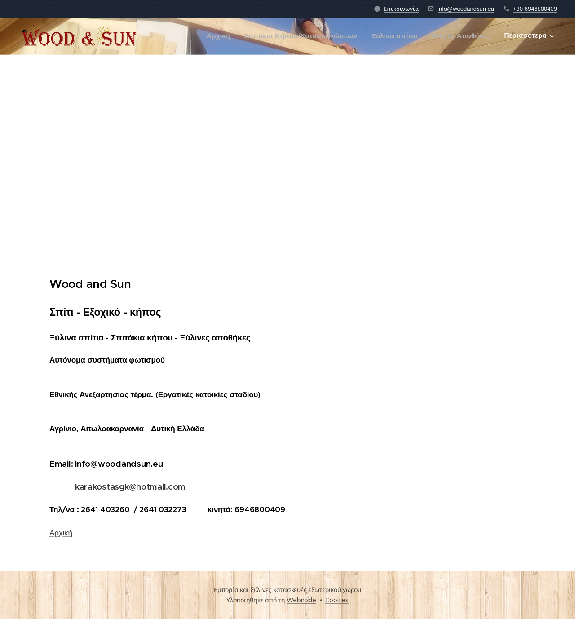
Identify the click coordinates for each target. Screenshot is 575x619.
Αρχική (60, 533)
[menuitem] (224, 36)
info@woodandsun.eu (466, 8)
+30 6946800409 (535, 8)
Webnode (301, 600)
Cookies (337, 600)
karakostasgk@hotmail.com (130, 487)
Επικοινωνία (401, 8)
